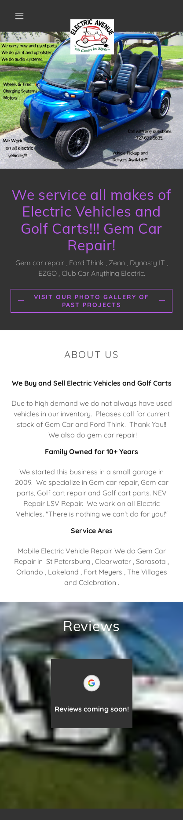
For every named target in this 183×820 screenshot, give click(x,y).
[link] (92, 15)
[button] (19, 16)
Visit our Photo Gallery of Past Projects (91, 301)
